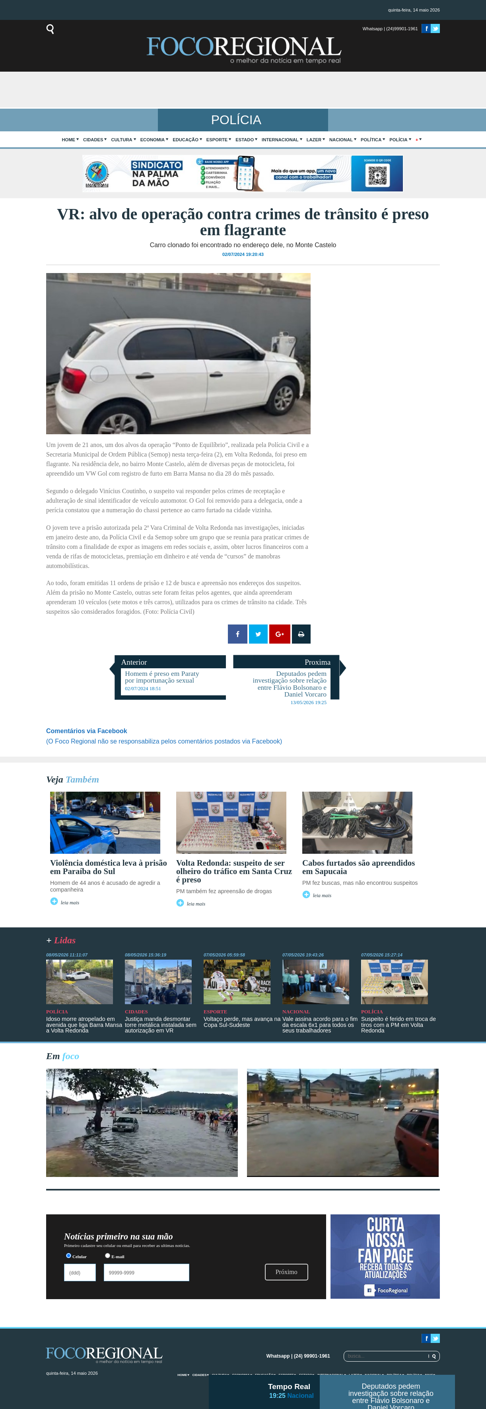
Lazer (314, 139)
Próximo (286, 1271)
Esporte (216, 139)
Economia (152, 139)
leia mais (70, 903)
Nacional (341, 139)
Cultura (121, 139)
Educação (185, 139)
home (69, 139)
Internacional (280, 139)
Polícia (398, 139)
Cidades (93, 139)
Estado (244, 139)
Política (371, 139)
